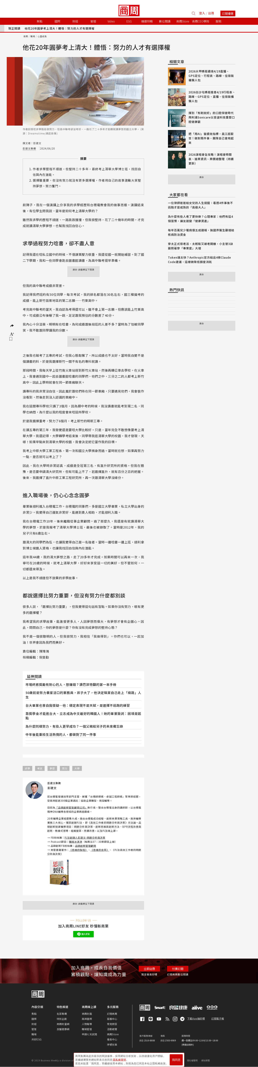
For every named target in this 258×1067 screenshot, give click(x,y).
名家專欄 (62, 1013)
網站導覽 (205, 1060)
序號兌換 (112, 1044)
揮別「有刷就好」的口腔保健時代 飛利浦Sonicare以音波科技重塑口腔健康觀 (212, 117)
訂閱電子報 (217, 1018)
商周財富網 (63, 1024)
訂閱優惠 (228, 13)
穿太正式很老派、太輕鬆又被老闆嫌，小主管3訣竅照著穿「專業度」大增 (200, 246)
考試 (40, 768)
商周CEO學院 (200, 21)
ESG (129, 21)
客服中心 (112, 1019)
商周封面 (87, 1013)
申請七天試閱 (89, 1034)
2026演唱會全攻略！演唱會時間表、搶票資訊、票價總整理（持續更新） (211, 158)
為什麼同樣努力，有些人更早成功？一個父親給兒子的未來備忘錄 (74, 726)
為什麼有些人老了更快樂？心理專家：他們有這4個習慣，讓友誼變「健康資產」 (200, 218)
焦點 (34, 1013)
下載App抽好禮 (196, 1018)
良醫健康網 (63, 1029)
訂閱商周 (112, 1013)
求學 (27, 768)
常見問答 (112, 1024)
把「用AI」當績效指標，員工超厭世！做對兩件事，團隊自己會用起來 (211, 138)
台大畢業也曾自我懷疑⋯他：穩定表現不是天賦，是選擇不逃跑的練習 (78, 705)
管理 (34, 1029)
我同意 (176, 1058)
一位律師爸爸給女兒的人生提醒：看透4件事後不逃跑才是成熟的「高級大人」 (200, 205)
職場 (32, 36)
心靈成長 (42, 36)
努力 (64, 768)
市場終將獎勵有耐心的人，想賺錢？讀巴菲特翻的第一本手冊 (71, 684)
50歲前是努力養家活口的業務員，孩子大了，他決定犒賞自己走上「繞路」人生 (83, 694)
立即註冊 (149, 969)
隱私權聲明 (192, 1060)
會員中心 (112, 1039)
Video (111, 21)
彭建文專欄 (29, 148)
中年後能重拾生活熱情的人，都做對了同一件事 (61, 734)
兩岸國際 (87, 1019)
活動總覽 (112, 1029)
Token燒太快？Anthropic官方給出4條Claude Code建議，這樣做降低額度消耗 (199, 259)
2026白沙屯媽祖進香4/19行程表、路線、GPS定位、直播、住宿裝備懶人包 (212, 96)
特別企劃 (62, 1019)
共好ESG (36, 1039)
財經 (34, 1024)
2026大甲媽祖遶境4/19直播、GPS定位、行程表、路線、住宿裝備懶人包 (211, 75)
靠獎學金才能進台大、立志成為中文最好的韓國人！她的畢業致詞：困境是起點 (83, 715)
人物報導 (87, 1024)
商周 (25, 36)
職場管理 (87, 1029)
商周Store (182, 21)
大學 (77, 768)
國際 (34, 1019)
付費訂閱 (177, 969)
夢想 (52, 768)
